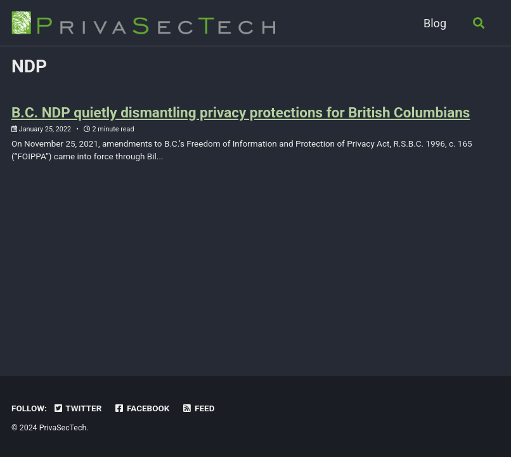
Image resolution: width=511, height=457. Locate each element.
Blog (435, 23)
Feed (198, 408)
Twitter (77, 408)
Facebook (142, 408)
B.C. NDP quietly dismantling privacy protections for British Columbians (240, 112)
